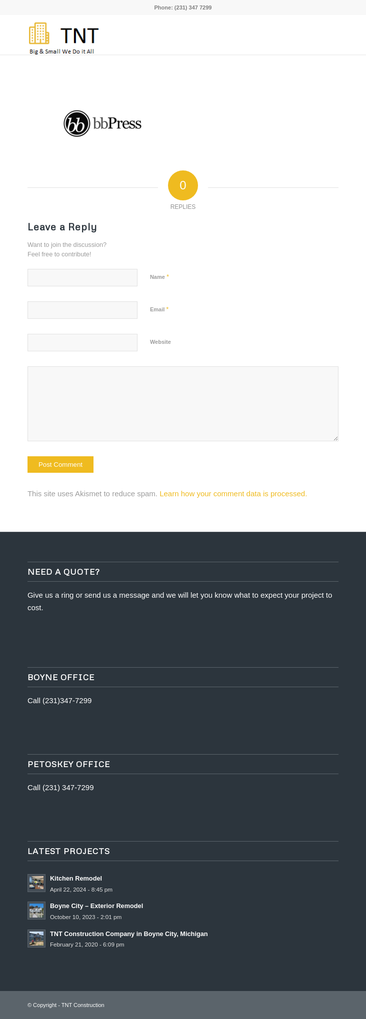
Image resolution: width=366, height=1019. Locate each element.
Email (159, 309)
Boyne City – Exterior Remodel (96, 906)
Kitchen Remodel (76, 878)
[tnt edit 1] (152, 34)
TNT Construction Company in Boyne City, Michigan (129, 934)
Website (160, 342)
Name (159, 276)
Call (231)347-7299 (60, 700)
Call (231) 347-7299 (61, 787)
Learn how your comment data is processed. (233, 493)
